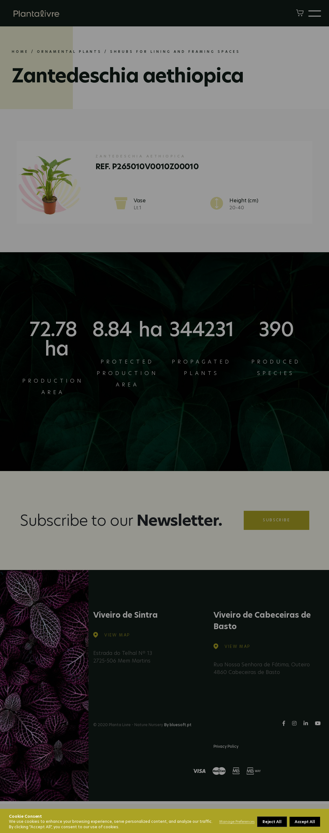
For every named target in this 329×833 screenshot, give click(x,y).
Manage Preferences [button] (237, 821)
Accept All (305, 821)
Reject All (271, 821)
